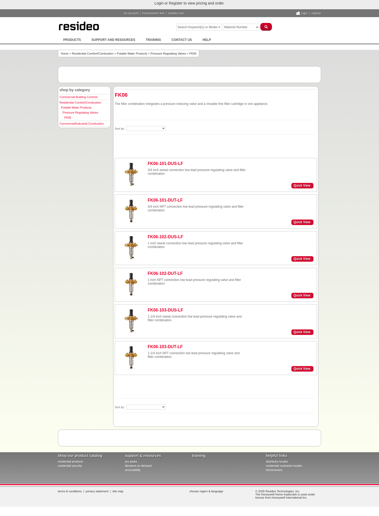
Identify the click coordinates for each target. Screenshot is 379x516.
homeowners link (153, 13)
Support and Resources (113, 40)
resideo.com (176, 13)
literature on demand (138, 465)
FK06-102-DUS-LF (165, 237)
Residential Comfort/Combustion (92, 53)
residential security (70, 465)
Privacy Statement (97, 491)
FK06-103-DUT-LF (165, 346)
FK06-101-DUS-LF (165, 163)
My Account (131, 13)
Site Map (117, 491)
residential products (70, 461)
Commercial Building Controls (78, 97)
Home (64, 53)
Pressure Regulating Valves (168, 53)
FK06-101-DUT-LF (165, 200)
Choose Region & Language (206, 491)
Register (316, 13)
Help (206, 40)
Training (153, 40)
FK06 (67, 117)
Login (304, 13)
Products (72, 40)
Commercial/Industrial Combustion (81, 123)
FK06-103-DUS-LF (165, 310)
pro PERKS (131, 461)
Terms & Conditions (70, 491)
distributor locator (277, 461)
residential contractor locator (284, 465)
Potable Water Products (132, 53)
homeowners (274, 469)
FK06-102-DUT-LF (165, 273)
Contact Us (182, 40)
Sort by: (120, 128)
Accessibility (133, 469)
